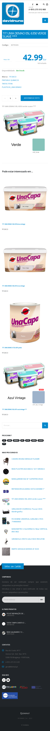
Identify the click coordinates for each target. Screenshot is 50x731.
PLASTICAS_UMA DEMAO (11, 87)
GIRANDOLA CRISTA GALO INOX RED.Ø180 (28, 539)
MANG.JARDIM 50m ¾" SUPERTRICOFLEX (27, 479)
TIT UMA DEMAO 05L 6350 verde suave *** (28, 499)
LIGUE (31, 7)
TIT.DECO (12, 77)
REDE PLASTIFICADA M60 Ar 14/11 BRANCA (28, 469)
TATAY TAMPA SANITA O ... (16, 623)
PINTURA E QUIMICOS (10, 80)
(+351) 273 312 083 (37, 9)
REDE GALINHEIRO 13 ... (15, 632)
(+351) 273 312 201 (13, 662)
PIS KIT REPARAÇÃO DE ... (16, 613)
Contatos (26, 725)
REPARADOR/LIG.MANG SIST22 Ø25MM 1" (28, 489)
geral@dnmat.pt (12, 667)
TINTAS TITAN (7, 83)
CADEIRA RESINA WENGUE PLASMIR (25, 459)
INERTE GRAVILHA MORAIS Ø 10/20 (25, 549)
